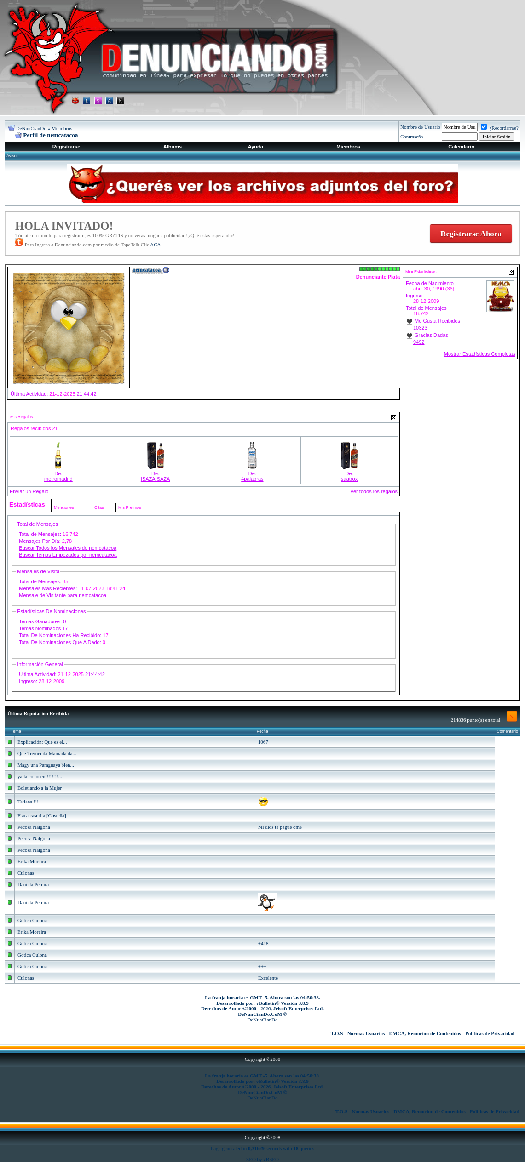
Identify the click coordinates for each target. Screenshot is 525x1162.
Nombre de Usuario (420, 127)
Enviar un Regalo (29, 491)
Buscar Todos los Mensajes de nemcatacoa (67, 548)
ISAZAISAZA (155, 479)
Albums (172, 146)
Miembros (62, 128)
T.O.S (337, 1033)
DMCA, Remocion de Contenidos (425, 1033)
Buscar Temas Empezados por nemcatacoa (68, 555)
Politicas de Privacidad (490, 1033)
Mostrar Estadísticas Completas (479, 354)
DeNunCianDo (31, 128)
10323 (420, 327)
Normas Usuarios (366, 1033)
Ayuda (255, 146)
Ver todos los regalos (374, 491)
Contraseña (411, 136)
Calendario (461, 146)
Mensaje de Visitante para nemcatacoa (62, 595)
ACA (155, 244)
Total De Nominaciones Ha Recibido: (60, 635)
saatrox (349, 479)
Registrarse (66, 146)
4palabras (252, 479)
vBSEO (271, 1159)
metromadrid (58, 479)
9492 (418, 342)
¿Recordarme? (500, 128)
